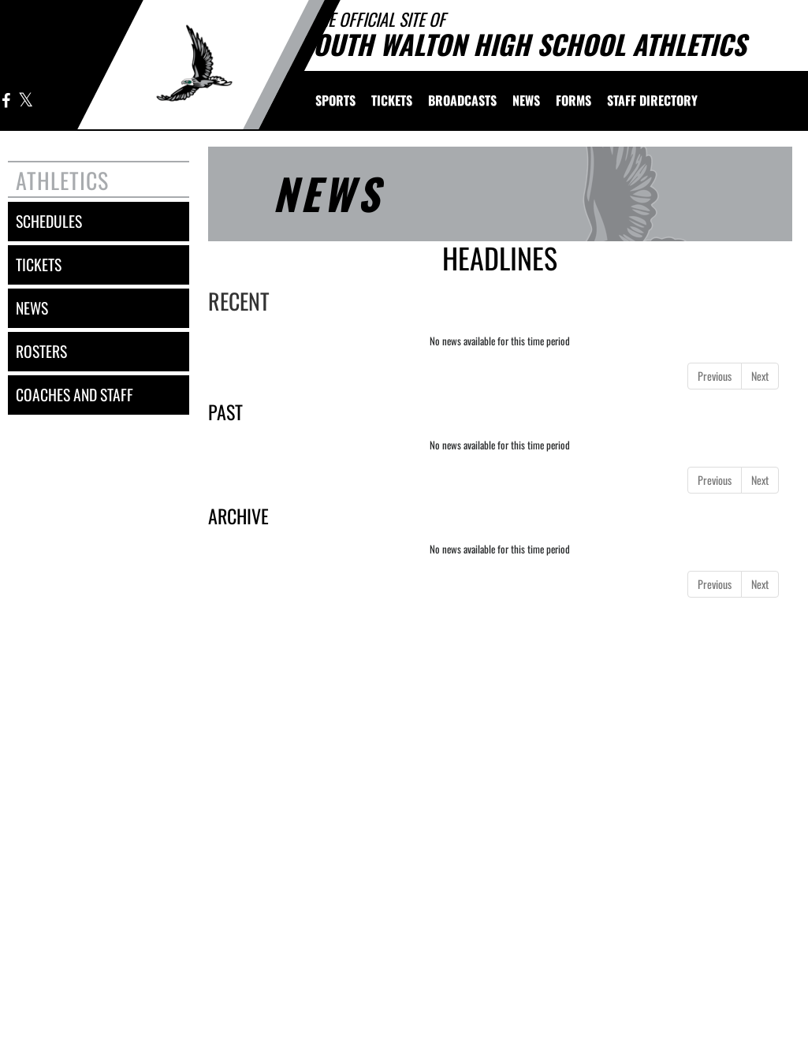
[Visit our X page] (25, 101)
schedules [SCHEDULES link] (49, 221)
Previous (715, 375)
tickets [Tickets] (38, 264)
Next (760, 375)
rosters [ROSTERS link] (41, 351)
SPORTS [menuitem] (335, 100)
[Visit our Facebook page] (6, 101)
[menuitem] (391, 100)
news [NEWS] (32, 307)
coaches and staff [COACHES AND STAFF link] (74, 394)
